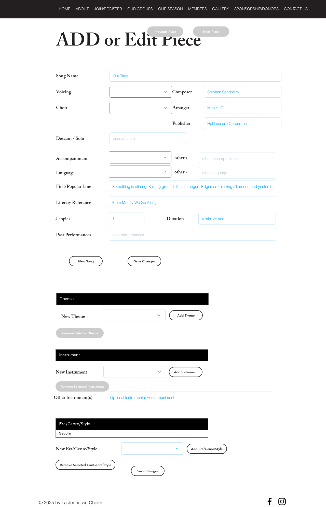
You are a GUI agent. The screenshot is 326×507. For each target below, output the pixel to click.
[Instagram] (282, 501)
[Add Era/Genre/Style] (207, 449)
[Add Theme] (186, 315)
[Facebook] (270, 501)
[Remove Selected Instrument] (82, 386)
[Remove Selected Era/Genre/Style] (85, 465)
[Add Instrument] (185, 372)
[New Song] (86, 261)
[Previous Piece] (165, 31)
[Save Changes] (144, 261)
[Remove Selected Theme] (80, 333)
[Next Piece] (211, 31)
